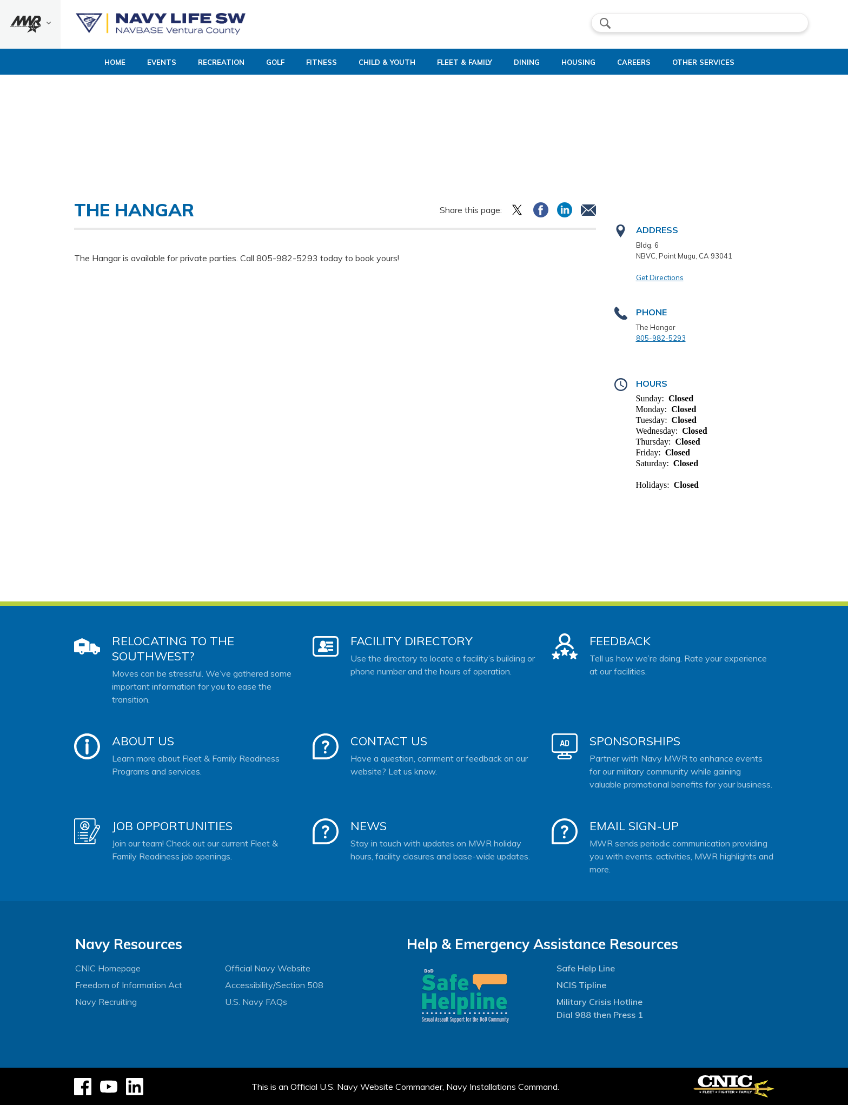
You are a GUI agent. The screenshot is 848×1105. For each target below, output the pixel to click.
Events (138, 62)
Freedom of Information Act (128, 985)
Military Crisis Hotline (599, 1001)
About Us (143, 741)
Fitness (307, 62)
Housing (592, 62)
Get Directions (660, 277)
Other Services (726, 62)
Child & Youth (382, 62)
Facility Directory (411, 641)
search (605, 23)
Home (82, 62)
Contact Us (388, 741)
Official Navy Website (267, 968)
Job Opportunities (172, 825)
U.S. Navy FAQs (256, 1001)
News (368, 825)
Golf (261, 62)
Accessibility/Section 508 (274, 985)
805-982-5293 (661, 338)
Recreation (198, 62)
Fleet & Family (468, 62)
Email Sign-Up (634, 825)
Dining (531, 62)
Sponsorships (634, 741)
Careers (656, 62)
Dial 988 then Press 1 (599, 1014)
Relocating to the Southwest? (173, 648)
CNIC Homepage (108, 968)
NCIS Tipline (581, 985)
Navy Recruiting (106, 1001)
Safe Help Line (585, 968)
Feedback (620, 641)
